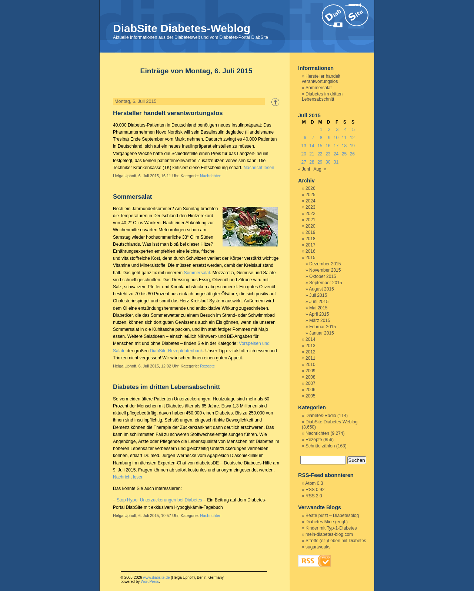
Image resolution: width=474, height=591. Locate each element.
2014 (311, 339)
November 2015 (325, 270)
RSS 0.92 (315, 489)
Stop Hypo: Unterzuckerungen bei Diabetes (159, 500)
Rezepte (207, 366)
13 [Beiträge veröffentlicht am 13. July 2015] (303, 145)
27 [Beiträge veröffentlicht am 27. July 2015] (303, 162)
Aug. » (319, 169)
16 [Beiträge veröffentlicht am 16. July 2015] (328, 145)
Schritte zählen (320, 446)
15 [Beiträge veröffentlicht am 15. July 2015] (319, 145)
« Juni (304, 169)
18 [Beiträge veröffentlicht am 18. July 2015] (344, 145)
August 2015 (321, 289)
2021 (311, 219)
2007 (311, 383)
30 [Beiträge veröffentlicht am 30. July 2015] (328, 162)
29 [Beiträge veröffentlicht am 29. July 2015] (319, 162)
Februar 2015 (322, 326)
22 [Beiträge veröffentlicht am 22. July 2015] (319, 154)
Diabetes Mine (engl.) (327, 521)
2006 (311, 389)
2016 (311, 251)
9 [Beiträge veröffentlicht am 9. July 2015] (329, 137)
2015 (311, 257)
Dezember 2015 (325, 263)
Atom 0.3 (314, 483)
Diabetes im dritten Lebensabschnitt (166, 386)
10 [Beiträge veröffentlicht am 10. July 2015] (336, 137)
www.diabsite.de (156, 577)
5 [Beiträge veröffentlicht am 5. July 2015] (353, 129)
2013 (311, 345)
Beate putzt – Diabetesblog (332, 515)
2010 (311, 364)
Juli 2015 (318, 295)
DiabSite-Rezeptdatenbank (176, 350)
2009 (311, 370)
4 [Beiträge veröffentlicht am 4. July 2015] (345, 129)
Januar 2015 (321, 333)
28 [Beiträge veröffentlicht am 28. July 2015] (311, 162)
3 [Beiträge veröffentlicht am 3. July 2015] (337, 129)
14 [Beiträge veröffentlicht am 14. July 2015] (311, 145)
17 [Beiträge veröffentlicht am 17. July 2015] (336, 145)
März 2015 (319, 320)
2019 (311, 232)
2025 (311, 194)
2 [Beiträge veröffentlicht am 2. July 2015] (329, 129)
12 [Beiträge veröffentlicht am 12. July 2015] (352, 137)
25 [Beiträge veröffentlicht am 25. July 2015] (344, 154)
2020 (311, 226)
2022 (311, 213)
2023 (311, 207)
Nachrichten (210, 176)
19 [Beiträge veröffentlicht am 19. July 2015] (352, 145)
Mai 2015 (318, 307)
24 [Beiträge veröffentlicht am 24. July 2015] (336, 154)
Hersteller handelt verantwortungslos (168, 113)
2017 (311, 245)
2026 (311, 188)
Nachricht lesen (259, 167)
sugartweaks (318, 547)
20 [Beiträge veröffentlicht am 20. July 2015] (303, 154)
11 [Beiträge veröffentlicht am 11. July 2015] (344, 137)
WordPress (150, 582)
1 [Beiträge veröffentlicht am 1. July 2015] (321, 129)
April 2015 (319, 314)
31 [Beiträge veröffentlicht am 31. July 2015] (336, 162)
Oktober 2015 (322, 276)
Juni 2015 (318, 301)
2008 (311, 377)
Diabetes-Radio (321, 415)
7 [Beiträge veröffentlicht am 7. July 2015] (313, 137)
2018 (311, 238)
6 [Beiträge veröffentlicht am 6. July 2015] (305, 137)
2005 (311, 396)
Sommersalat (132, 196)
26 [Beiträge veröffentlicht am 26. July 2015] (352, 154)
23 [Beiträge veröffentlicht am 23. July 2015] (328, 154)
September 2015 (325, 282)
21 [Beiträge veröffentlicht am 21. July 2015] (311, 154)
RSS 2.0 (314, 495)
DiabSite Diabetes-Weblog (181, 28)
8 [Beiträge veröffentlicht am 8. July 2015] (321, 137)
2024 (311, 201)
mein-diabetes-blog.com (329, 534)
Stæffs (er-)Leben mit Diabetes (336, 540)
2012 (311, 352)
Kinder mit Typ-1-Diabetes (331, 528)
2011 (311, 358)
